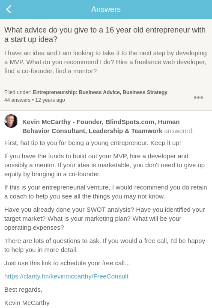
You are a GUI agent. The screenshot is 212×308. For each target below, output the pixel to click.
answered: (99, 125)
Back (17, 9)
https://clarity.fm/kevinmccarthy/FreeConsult (66, 276)
